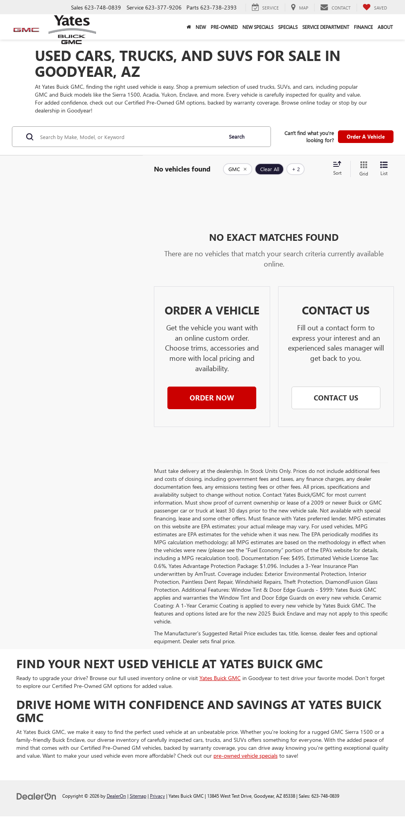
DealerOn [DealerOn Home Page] (116, 796)
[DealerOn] (36, 795)
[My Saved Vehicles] (375, 7)
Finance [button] (363, 27)
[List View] (384, 169)
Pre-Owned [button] (224, 27)
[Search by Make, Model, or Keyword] (130, 136)
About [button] (385, 27)
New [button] (201, 27)
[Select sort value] (339, 169)
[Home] (188, 27)
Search (236, 136)
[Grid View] (362, 169)
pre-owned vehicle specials (245, 755)
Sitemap (138, 796)
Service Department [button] (325, 27)
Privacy (157, 796)
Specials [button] (288, 27)
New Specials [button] (257, 27)
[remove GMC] (237, 169)
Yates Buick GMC (220, 678)
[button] (211, 398)
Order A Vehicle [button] (366, 136)
